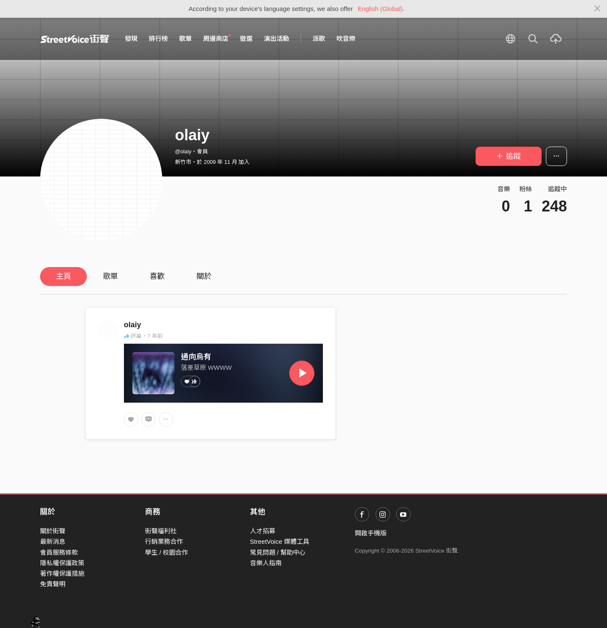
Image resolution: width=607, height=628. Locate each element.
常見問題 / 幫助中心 (278, 552)
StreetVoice (75, 39)
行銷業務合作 (164, 541)
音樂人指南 (266, 563)
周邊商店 (217, 38)
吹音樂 (345, 38)
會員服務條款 (59, 552)
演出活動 (276, 38)
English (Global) (380, 8)
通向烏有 (196, 357)
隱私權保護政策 (62, 563)
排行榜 (158, 38)
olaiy (132, 325)
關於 (204, 276)
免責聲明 (52, 584)
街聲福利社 (161, 530)
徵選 (246, 38)
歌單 (185, 38)
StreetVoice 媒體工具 (279, 541)
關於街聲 (52, 530)
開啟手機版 (371, 533)
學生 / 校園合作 (166, 552)
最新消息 (52, 541)
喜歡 (157, 276)
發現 (131, 38)
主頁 (63, 276)
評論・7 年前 (143, 336)
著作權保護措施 (62, 573)
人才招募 (262, 530)
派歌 (318, 38)
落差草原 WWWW (206, 367)
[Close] (597, 9)
